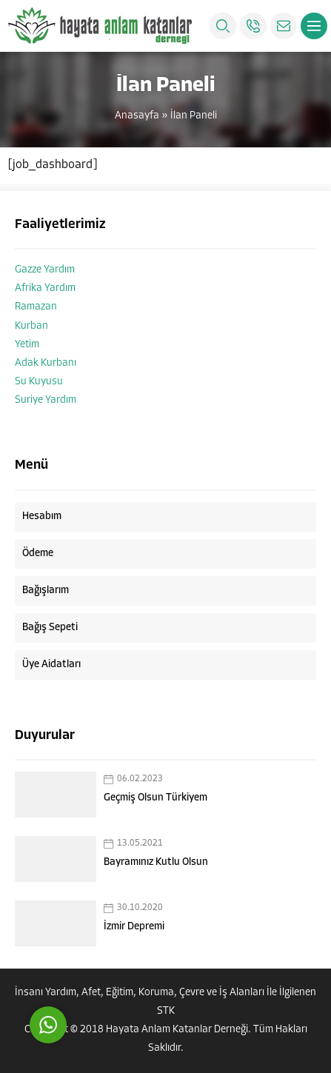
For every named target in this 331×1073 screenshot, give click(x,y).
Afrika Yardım (45, 288)
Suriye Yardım (45, 400)
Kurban (31, 326)
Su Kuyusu (39, 381)
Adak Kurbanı (45, 363)
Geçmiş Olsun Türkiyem (155, 797)
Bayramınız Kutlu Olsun (156, 862)
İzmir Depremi (134, 926)
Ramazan (36, 306)
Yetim (27, 344)
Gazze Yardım (45, 269)
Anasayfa (137, 115)
